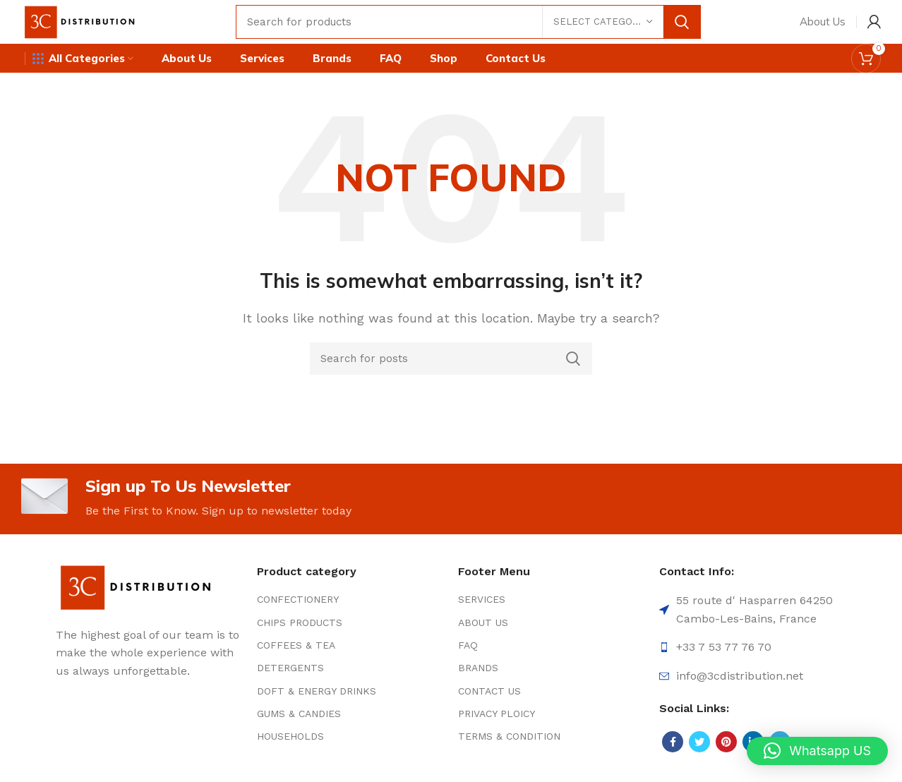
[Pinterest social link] (726, 756)
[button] (817, 751)
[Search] (477, 24)
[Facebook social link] (672, 756)
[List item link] (350, 614)
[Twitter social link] (699, 756)
